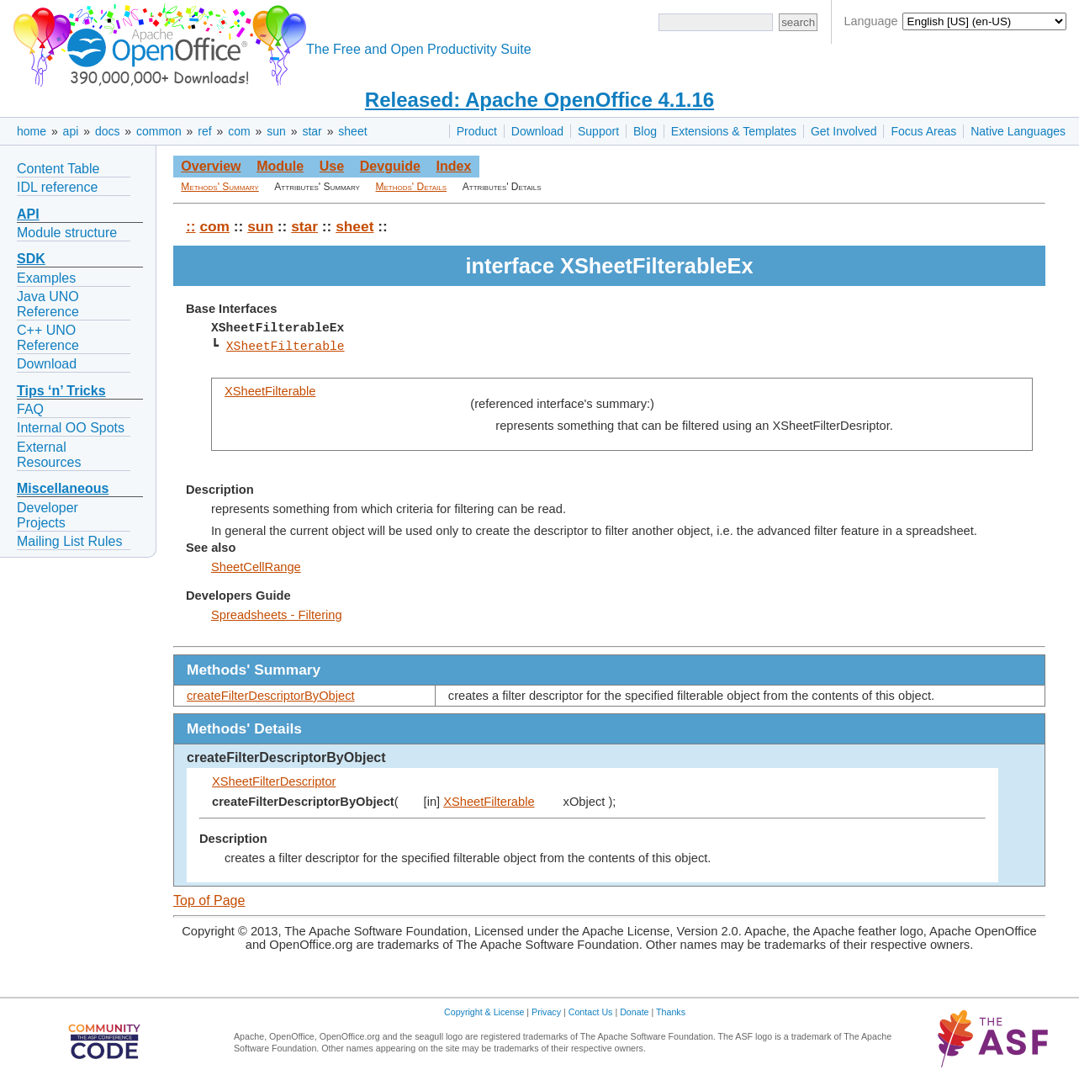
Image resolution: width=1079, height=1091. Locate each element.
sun (276, 131)
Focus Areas (923, 131)
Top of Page (209, 900)
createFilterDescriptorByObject (271, 695)
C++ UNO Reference (48, 337)
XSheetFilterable (285, 346)
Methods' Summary (219, 187)
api (71, 131)
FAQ (30, 409)
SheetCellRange (256, 567)
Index (453, 166)
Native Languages (1018, 131)
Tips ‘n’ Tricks (61, 391)
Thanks (670, 1012)
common (159, 131)
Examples (46, 278)
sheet (352, 131)
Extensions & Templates (733, 131)
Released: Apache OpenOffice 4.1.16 (539, 99)
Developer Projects (47, 515)
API (28, 214)
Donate (634, 1012)
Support (598, 131)
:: (191, 226)
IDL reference (57, 187)
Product (477, 131)
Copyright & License (484, 1012)
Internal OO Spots (70, 428)
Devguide (390, 166)
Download (537, 131)
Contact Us (591, 1012)
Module (280, 166)
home (31, 131)
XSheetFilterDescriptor (274, 781)
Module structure (67, 232)
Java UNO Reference (48, 304)
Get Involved (844, 131)
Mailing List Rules (69, 541)
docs (107, 131)
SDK (31, 259)
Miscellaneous (62, 488)
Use (332, 166)
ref (204, 131)
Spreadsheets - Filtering (276, 615)
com (239, 131)
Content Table (58, 169)
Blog (645, 131)
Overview (211, 166)
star (311, 131)
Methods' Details (411, 187)
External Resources (49, 454)
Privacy (546, 1012)
